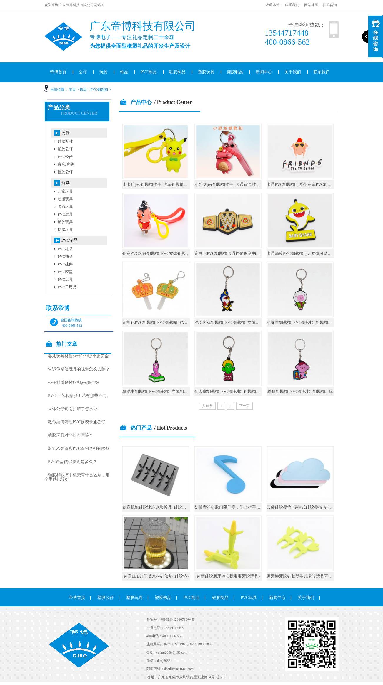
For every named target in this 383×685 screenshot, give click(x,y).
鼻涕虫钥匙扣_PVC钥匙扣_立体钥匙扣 (157, 391)
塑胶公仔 (65, 149)
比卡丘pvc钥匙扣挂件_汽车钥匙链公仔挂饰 (161, 184)
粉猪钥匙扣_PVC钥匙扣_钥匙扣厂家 (300, 391)
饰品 (124, 72)
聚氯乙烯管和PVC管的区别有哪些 (78, 448)
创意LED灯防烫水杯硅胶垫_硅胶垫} (156, 576)
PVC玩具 (65, 214)
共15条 (207, 406)
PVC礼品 (65, 249)
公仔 (83, 72)
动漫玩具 (65, 199)
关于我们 (292, 72)
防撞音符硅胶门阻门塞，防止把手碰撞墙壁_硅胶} (239, 507)
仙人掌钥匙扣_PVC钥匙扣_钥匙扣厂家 (229, 391)
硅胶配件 (65, 141)
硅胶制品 (177, 72)
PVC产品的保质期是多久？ (72, 462)
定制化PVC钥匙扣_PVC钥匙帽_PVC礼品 (159, 322)
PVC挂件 (65, 264)
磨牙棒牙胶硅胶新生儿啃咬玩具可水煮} (303, 576)
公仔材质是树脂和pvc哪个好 (73, 382)
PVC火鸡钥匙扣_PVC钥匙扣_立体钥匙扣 (231, 322)
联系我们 (292, 5)
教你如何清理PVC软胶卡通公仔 (76, 422)
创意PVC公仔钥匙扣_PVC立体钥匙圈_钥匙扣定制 (167, 253)
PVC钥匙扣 (99, 89)
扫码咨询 (330, 5)
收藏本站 (273, 5)
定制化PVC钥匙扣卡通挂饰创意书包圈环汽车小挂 (239, 253)
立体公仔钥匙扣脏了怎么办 (72, 409)
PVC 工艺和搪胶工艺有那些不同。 (79, 395)
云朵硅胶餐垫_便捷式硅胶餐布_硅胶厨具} (305, 507)
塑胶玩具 (206, 72)
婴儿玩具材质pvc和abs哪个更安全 (78, 356)
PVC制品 (149, 72)
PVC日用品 (67, 287)
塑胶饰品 (163, 597)
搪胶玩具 (65, 229)
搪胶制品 (235, 72)
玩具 (103, 72)
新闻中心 (264, 72)
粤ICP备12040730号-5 (177, 619)
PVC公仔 (65, 156)
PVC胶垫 (65, 272)
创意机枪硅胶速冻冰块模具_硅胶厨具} (157, 507)
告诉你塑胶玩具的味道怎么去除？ (79, 369)
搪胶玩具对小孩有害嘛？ (70, 435)
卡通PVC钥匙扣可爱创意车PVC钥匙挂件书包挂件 (312, 184)
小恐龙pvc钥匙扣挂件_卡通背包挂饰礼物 (231, 184)
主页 (72, 89)
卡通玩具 (65, 206)
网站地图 (311, 5)
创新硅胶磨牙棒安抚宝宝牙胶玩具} (228, 576)
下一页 (244, 406)
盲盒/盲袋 (66, 164)
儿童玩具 (65, 191)
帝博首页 (58, 72)
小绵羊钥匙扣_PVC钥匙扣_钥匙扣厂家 (301, 322)
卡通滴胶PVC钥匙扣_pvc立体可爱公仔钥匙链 (307, 253)
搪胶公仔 (65, 172)
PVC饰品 (65, 256)
